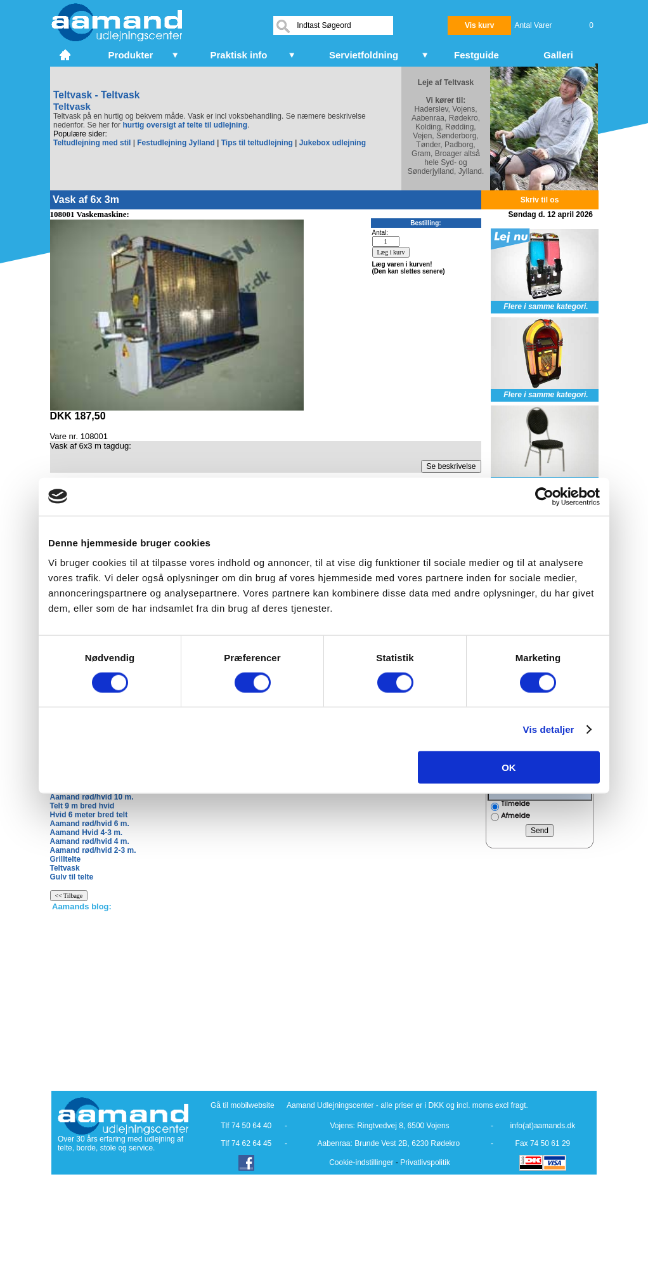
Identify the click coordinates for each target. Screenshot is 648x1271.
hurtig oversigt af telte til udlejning (184, 125)
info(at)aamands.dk (543, 1125)
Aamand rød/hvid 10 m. (92, 797)
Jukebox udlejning (332, 142)
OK (509, 767)
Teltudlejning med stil (92, 142)
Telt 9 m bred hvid (82, 805)
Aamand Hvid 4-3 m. (86, 832)
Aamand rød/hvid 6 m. (89, 823)
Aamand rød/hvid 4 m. (89, 841)
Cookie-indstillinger (361, 1162)
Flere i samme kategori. (545, 306)
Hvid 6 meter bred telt (89, 814)
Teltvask (65, 868)
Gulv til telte (72, 877)
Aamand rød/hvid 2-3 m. (93, 850)
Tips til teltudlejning (257, 142)
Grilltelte (65, 859)
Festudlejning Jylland (176, 142)
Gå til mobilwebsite (243, 1105)
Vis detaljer (548, 728)
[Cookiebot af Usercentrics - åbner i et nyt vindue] (544, 496)
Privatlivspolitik (425, 1162)
